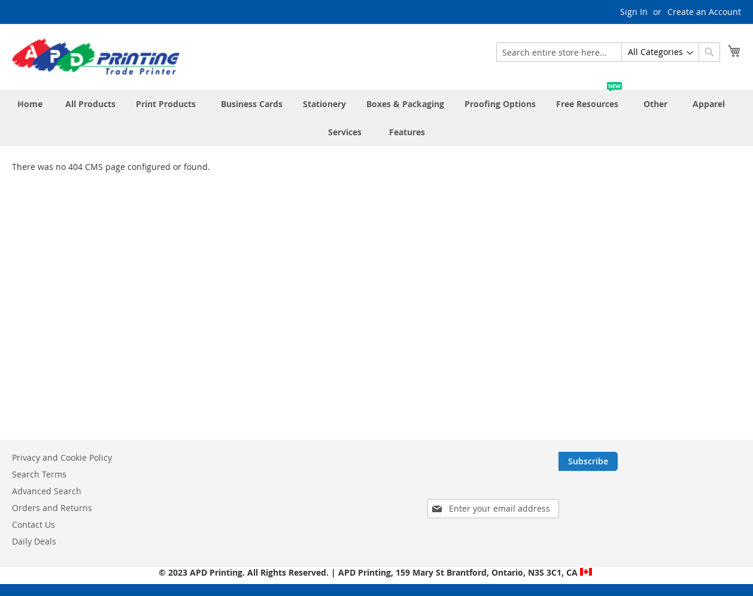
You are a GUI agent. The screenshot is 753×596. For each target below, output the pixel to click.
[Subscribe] (711, 461)
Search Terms (39, 474)
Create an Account (704, 11)
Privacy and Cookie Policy (62, 457)
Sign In (634, 11)
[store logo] (96, 56)
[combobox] (608, 52)
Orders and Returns (52, 507)
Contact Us (33, 524)
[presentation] (642, 495)
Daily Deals (34, 541)
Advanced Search (46, 491)
